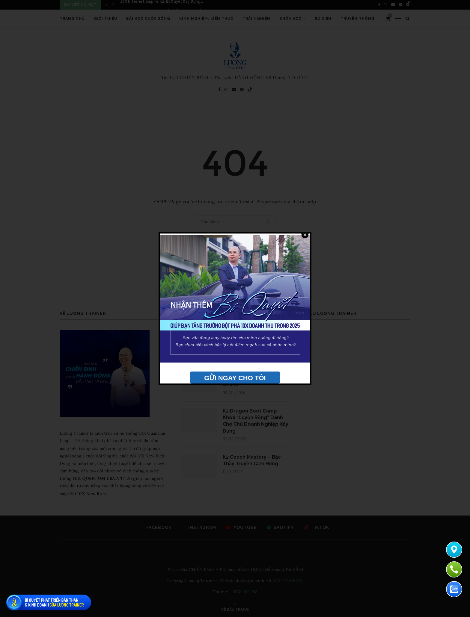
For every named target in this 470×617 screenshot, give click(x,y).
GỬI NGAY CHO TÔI (235, 378)
